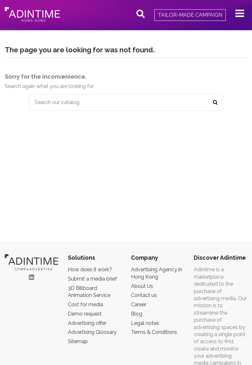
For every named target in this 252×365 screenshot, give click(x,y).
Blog (136, 314)
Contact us (144, 295)
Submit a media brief (92, 279)
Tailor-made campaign (190, 15)
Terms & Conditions (154, 332)
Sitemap (78, 341)
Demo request (85, 314)
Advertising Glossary (92, 332)
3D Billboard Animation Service (89, 291)
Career (138, 304)
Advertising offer (87, 323)
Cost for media (85, 304)
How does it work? (90, 269)
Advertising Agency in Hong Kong (156, 273)
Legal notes (145, 323)
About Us (142, 286)
